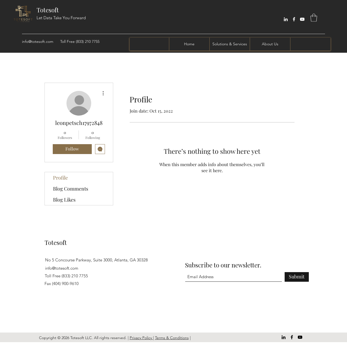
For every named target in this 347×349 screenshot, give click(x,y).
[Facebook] (294, 19)
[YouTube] (302, 19)
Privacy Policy (141, 337)
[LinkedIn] (285, 19)
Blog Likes (64, 199)
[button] (313, 18)
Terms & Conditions (172, 337)
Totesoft (48, 10)
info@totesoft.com (37, 41)
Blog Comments (70, 188)
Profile (60, 177)
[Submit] (297, 277)
